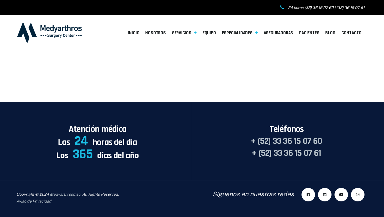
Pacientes (309, 33)
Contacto (351, 33)
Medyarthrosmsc (65, 194)
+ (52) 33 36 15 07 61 (286, 153)
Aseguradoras (278, 33)
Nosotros (155, 33)
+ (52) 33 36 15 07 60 (286, 141)
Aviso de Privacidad (33, 201)
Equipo (209, 33)
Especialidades (237, 33)
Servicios (181, 33)
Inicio (134, 33)
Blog (330, 33)
